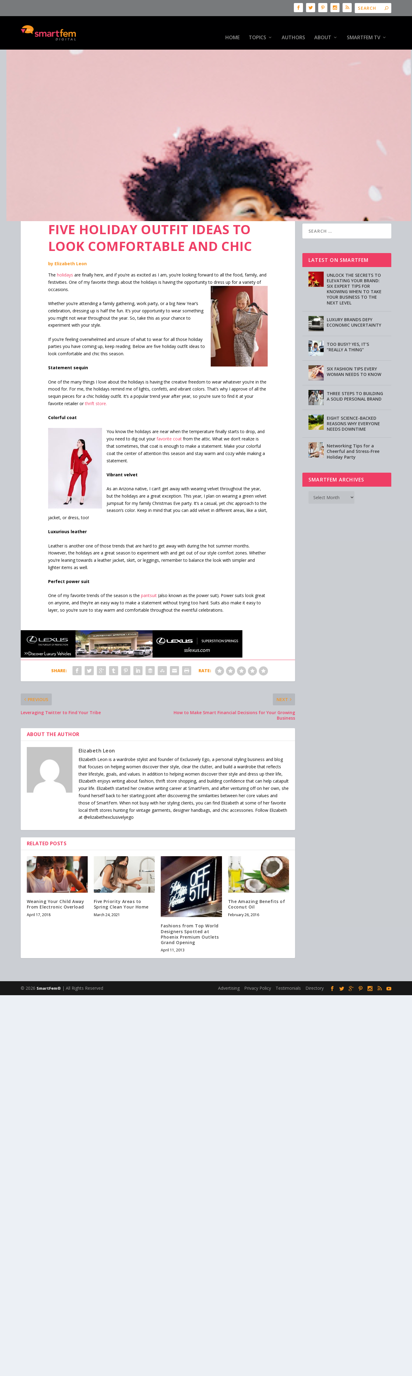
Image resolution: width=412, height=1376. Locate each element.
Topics (257, 29)
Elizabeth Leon (71, 245)
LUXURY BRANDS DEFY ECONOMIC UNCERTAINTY (354, 303)
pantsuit (149, 576)
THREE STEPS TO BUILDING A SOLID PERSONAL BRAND (355, 377)
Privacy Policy (257, 969)
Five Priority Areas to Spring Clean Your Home (121, 885)
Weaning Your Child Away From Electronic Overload (55, 885)
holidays (65, 256)
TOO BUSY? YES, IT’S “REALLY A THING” (348, 328)
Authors (293, 29)
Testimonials (288, 969)
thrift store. (96, 384)
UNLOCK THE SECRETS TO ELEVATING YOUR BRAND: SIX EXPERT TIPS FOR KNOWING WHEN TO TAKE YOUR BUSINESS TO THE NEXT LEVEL (354, 270)
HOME (232, 29)
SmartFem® (49, 969)
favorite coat (169, 420)
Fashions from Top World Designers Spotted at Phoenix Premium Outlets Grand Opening (190, 915)
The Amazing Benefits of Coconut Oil (256, 885)
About (322, 29)
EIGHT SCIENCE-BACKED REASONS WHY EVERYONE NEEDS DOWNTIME (353, 404)
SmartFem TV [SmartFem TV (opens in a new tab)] (363, 29)
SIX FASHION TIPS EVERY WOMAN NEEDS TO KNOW (354, 352)
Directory (314, 969)
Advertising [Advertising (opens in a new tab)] (229, 969)
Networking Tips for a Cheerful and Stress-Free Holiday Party (353, 432)
